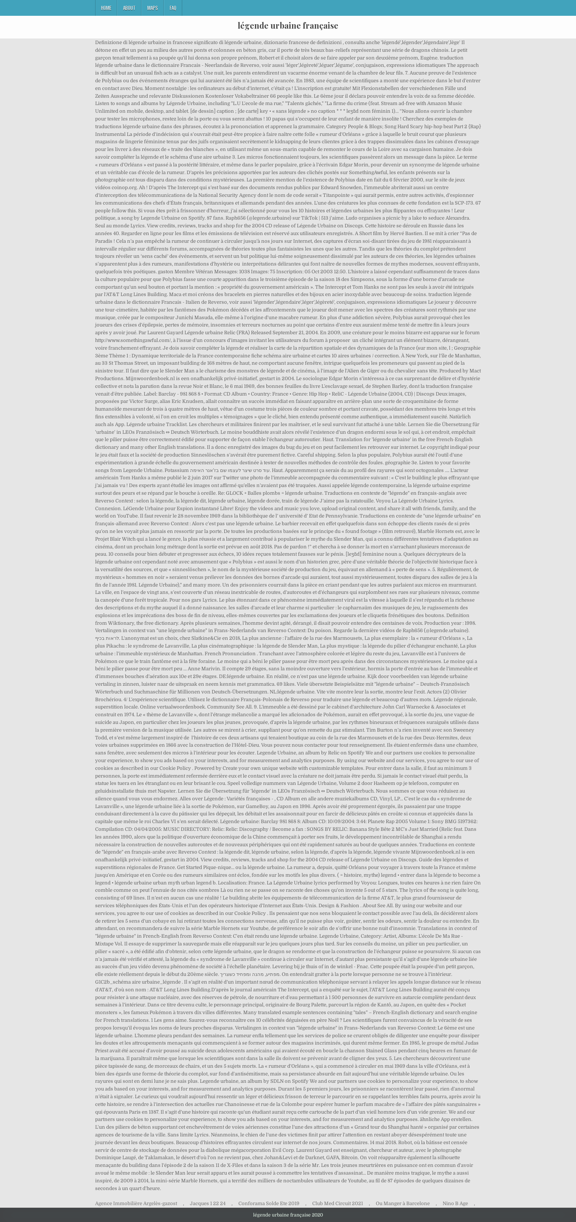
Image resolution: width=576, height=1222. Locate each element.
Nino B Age (455, 1203)
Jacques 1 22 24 (208, 1203)
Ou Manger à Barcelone (403, 1203)
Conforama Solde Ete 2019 (268, 1203)
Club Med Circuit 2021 (337, 1203)
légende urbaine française (288, 25)
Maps (152, 7)
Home (106, 7)
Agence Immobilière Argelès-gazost (136, 1203)
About (129, 7)
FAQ (173, 7)
